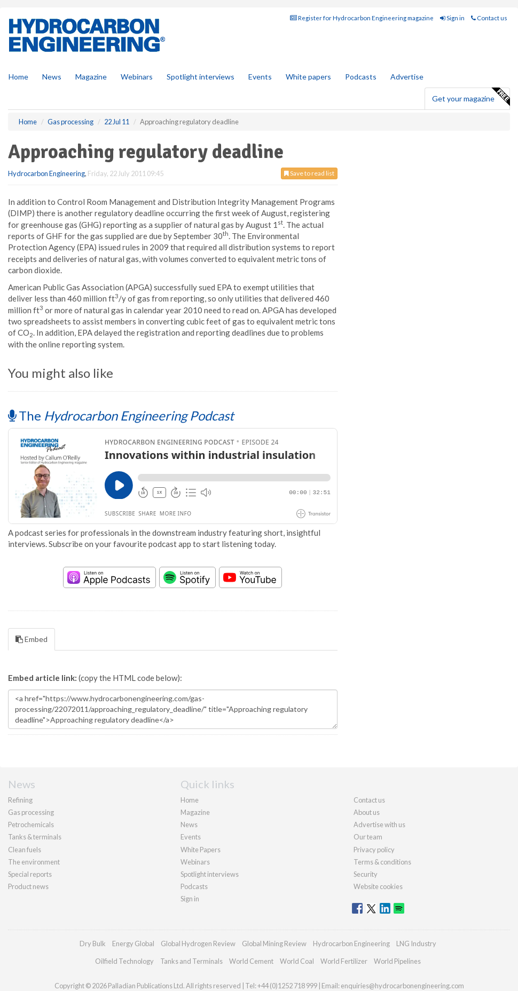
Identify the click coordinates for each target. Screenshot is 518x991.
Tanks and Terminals (191, 961)
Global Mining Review (274, 943)
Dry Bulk (93, 943)
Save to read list (309, 173)
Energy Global (133, 943)
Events (260, 76)
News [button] (51, 76)
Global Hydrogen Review (198, 943)
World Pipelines (397, 961)
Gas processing (31, 812)
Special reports (30, 874)
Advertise (406, 76)
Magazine (91, 76)
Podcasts (360, 76)
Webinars (137, 76)
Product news (28, 886)
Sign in (452, 17)
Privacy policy (374, 849)
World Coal (297, 961)
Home (18, 76)
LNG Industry (416, 943)
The (121, 415)
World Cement (251, 961)
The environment (34, 862)
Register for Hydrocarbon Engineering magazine (362, 17)
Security (366, 874)
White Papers (200, 849)
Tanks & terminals (34, 837)
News (189, 824)
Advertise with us (379, 824)
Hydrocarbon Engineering (46, 173)
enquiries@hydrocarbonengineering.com (402, 985)
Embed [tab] (31, 639)
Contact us (489, 17)
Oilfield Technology (124, 961)
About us (367, 812)
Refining (20, 800)
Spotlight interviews (200, 76)
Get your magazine (470, 97)
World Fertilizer (343, 961)
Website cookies (378, 886)
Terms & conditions (382, 862)
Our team (368, 837)
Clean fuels (24, 849)
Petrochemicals (31, 824)
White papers (308, 76)
